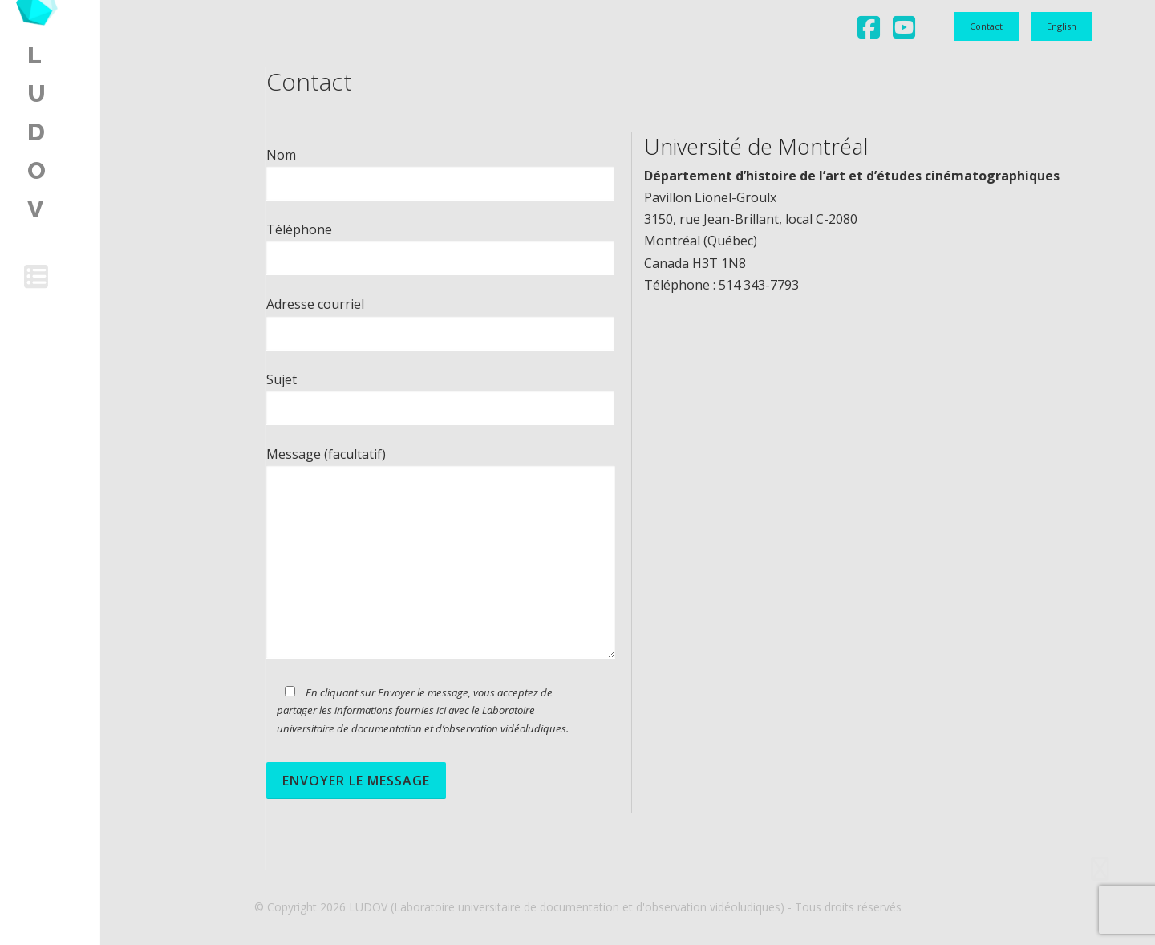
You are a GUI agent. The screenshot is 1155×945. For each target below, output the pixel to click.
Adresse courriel (440, 318)
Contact (986, 26)
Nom (440, 169)
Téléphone (440, 243)
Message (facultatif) (440, 554)
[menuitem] (1061, 26)
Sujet (440, 393)
